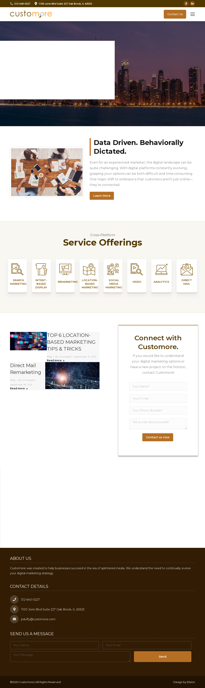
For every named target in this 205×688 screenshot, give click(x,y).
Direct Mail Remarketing (25, 368)
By (63, 356)
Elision (191, 682)
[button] (102, 504)
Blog (49, 356)
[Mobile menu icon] (192, 14)
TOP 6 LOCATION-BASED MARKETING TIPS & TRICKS (71, 342)
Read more (56, 360)
